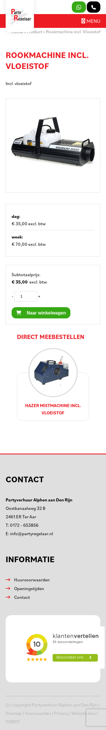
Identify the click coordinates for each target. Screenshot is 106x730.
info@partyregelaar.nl (31, 533)
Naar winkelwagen (41, 313)
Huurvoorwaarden (32, 579)
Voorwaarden (38, 713)
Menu (90, 21)
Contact (22, 597)
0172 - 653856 (24, 525)
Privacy (61, 713)
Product (34, 31)
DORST (13, 721)
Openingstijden (29, 588)
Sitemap (14, 713)
